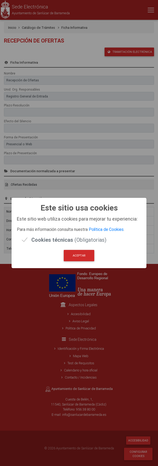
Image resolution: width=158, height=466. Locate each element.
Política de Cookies (106, 229)
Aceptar (79, 255)
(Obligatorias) (68, 239)
